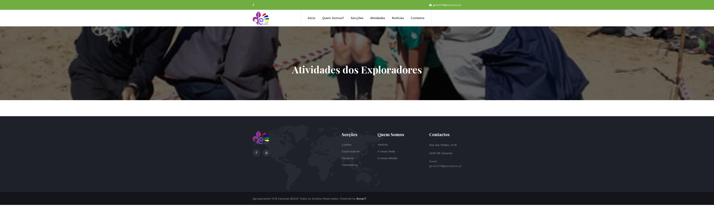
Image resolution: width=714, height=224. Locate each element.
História (383, 144)
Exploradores (351, 151)
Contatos (417, 18)
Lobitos (346, 144)
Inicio (311, 18)
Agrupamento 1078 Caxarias (271, 198)
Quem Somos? (333, 18)
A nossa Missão (388, 158)
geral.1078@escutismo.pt (445, 5)
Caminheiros (350, 165)
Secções (357, 18)
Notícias (398, 18)
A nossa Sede (386, 151)
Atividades (377, 18)
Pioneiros (348, 158)
